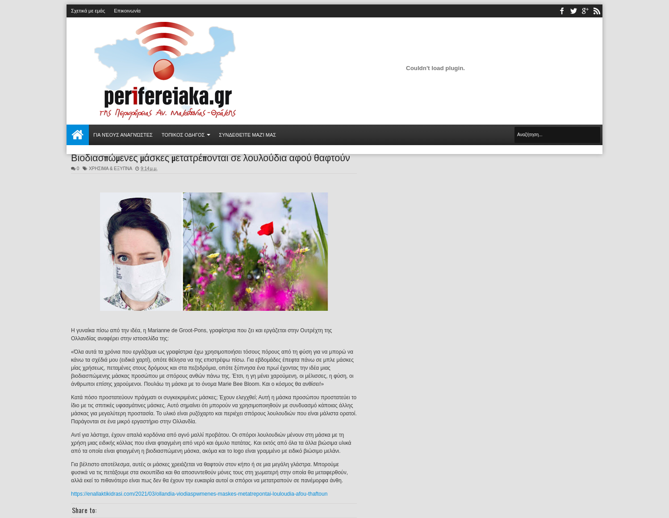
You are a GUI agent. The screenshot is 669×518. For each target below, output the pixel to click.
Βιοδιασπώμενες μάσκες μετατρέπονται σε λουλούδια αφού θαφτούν (210, 157)
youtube (585, 10)
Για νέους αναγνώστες (123, 135)
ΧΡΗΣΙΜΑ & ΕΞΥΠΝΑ (110, 168)
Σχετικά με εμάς (88, 10)
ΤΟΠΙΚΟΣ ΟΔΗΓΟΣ (183, 135)
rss (596, 10)
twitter (573, 10)
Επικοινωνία (127, 10)
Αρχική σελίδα (78, 135)
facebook (562, 10)
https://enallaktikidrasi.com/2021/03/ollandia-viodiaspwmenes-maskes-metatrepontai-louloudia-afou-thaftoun (199, 494)
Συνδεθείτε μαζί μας (247, 135)
